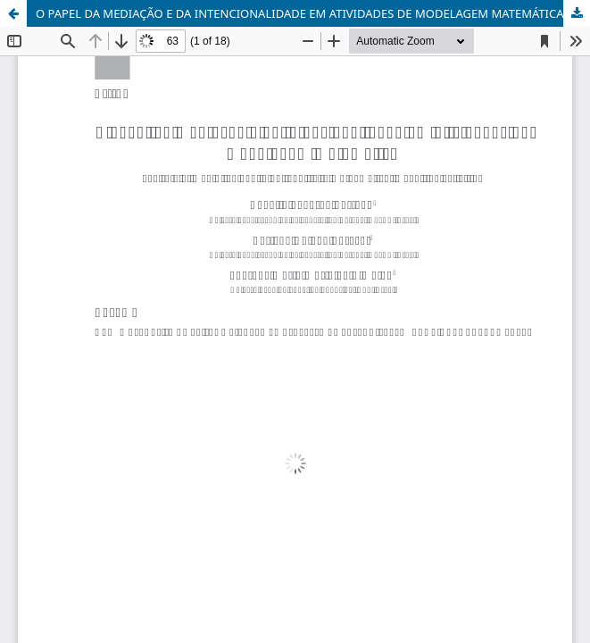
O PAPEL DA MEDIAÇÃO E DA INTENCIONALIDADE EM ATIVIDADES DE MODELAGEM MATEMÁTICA (300, 13)
